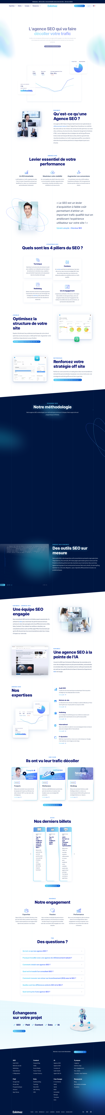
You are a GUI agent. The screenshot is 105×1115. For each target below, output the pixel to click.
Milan (63, 1111)
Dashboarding (37, 1082)
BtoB (55, 1089)
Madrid (58, 1111)
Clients (21, 6)
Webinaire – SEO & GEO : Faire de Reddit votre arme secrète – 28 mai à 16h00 (52, 1)
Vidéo (34, 1065)
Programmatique (17, 1087)
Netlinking (15, 1068)
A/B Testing (36, 1089)
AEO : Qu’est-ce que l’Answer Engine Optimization (66, 841)
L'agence (76, 1063)
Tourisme (56, 1097)
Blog (75, 1082)
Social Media (36, 1068)
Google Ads (16, 1082)
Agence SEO (16, 686)
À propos (28, 6)
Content (39, 1025)
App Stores (16, 1092)
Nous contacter (79, 6)
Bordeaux (41, 1111)
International (16, 1071)
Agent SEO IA (57, 1073)
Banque (56, 1094)
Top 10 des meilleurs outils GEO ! (52, 840)
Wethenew (46, 786)
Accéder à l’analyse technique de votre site (26, 341)
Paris (32, 1111)
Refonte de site (17, 1065)
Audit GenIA (57, 1071)
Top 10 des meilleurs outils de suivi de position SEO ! (39, 842)
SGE (54, 671)
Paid (28, 1025)
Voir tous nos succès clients (52, 805)
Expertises (13, 6)
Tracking (35, 1084)
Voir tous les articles (52, 886)
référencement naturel (60, 126)
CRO (34, 1092)
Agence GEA (57, 1065)
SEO (18, 1025)
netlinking (35, 295)
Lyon (36, 1111)
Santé (55, 1087)
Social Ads (16, 1084)
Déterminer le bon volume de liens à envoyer (68, 380)
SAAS (55, 1084)
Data (50, 1025)
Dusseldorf (69, 1111)
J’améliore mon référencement (52, 46)
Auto (55, 1100)
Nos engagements (79, 1068)
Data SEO (36, 1087)
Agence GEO (57, 1063)
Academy (76, 1087)
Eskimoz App (77, 1065)
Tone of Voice (37, 1071)
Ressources (37, 6)
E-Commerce (57, 1082)
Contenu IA (57, 1068)
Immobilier (56, 1092)
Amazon (15, 1089)
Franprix (17, 786)
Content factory (37, 1073)
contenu (59, 269)
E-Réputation (16, 1073)
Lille (47, 1111)
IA (59, 1025)
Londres (52, 1111)
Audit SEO (15, 1063)
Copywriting (36, 1063)
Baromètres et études (80, 1084)
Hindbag (73, 786)
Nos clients (77, 1071)
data (20, 621)
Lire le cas (18, 797)
